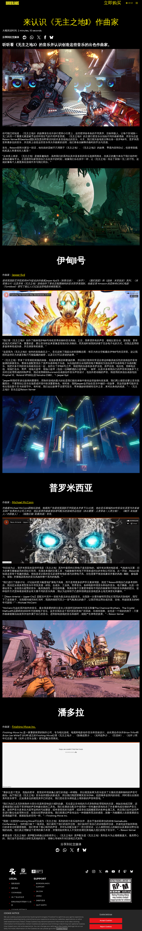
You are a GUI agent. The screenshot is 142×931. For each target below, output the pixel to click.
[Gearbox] (23, 871)
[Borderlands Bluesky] (131, 871)
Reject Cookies (106, 927)
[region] (71, 920)
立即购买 (112, 3)
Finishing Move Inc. (24, 726)
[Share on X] (39, 37)
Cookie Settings (19, 909)
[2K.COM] (12, 871)
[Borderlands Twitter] (100, 871)
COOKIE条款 (16, 892)
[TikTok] (87, 871)
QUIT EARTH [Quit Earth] (41, 905)
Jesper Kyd (18, 275)
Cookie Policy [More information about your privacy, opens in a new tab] (62, 928)
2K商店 (39, 896)
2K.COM (39, 891)
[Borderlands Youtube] (113, 871)
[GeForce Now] (37, 871)
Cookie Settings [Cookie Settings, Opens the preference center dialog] (106, 914)
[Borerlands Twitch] (125, 871)
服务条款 (14, 888)
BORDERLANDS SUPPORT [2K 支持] (43, 885)
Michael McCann (22, 502)
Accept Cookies (106, 920)
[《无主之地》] (12, 3)
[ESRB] (120, 890)
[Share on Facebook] (45, 37)
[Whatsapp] (31, 37)
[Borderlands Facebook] (119, 871)
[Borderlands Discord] (106, 871)
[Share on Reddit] (24, 37)
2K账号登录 (40, 900)
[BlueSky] (51, 37)
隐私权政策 (15, 883)
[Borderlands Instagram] (93, 871)
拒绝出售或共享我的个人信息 (21, 903)
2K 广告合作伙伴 (17, 897)
